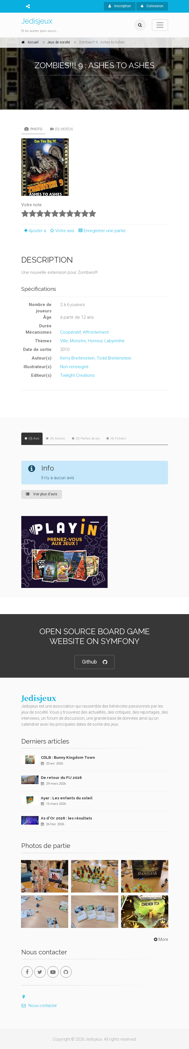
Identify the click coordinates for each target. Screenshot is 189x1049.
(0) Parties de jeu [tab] (86, 438)
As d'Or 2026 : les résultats (66, 818)
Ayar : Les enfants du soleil (66, 798)
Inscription (119, 6)
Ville (64, 340)
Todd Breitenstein (114, 358)
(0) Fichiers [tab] (116, 438)
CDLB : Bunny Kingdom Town (68, 757)
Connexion (152, 6)
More (160, 939)
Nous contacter (39, 1005)
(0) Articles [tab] (55, 438)
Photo (33, 129)
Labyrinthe (114, 340)
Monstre (78, 340)
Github (94, 662)
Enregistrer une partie (101, 230)
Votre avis (61, 230)
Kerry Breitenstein (77, 358)
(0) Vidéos (61, 129)
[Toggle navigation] (160, 25)
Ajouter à (33, 230)
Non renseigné (74, 366)
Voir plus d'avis (41, 494)
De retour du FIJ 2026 (61, 777)
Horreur (95, 340)
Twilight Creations (77, 375)
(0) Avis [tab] (31, 438)
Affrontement (96, 332)
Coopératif (70, 332)
